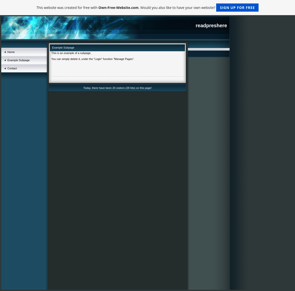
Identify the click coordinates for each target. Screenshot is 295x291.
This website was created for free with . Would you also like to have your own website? (147, 7)
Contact (12, 68)
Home (11, 52)
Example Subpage (18, 60)
